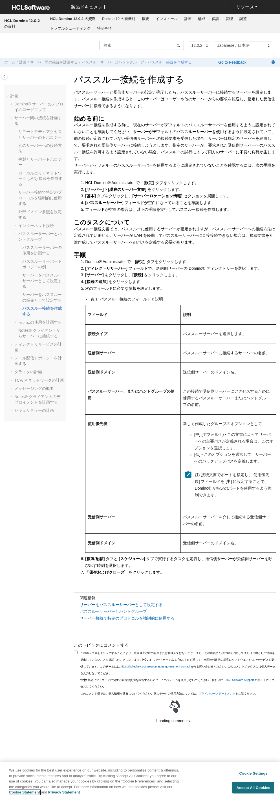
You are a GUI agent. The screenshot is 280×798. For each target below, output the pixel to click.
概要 (145, 19)
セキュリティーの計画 (34, 410)
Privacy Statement (64, 795)
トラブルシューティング (70, 28)
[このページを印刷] (274, 62)
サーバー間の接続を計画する (54, 62)
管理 (229, 19)
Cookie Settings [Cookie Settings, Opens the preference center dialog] (253, 776)
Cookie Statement (24, 795)
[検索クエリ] (141, 45)
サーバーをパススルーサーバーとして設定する (42, 280)
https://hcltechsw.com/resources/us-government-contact (155, 666)
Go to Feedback (231, 62)
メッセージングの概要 (34, 388)
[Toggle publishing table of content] (4, 76)
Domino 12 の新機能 (118, 19)
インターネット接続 (36, 225)
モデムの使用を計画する (40, 322)
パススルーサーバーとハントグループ (113, 62)
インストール (167, 19)
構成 (201, 19)
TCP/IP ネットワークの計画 (39, 380)
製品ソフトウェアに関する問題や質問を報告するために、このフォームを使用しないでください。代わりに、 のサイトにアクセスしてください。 (177, 683)
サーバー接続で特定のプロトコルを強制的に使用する (40, 197)
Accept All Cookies (253, 790)
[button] (8, 96)
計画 (187, 19)
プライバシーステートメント (217, 693)
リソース (245, 7)
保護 (215, 19)
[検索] (178, 45)
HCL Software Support (240, 680)
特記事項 (104, 28)
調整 (243, 19)
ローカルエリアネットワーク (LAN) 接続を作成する (40, 178)
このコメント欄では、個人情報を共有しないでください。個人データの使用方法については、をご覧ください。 (169, 693)
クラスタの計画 (28, 372)
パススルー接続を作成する (170, 62)
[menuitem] (73, 19)
